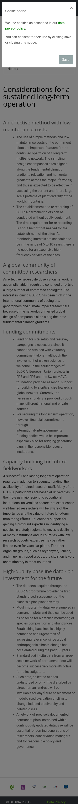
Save (65, 60)
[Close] (71, 8)
